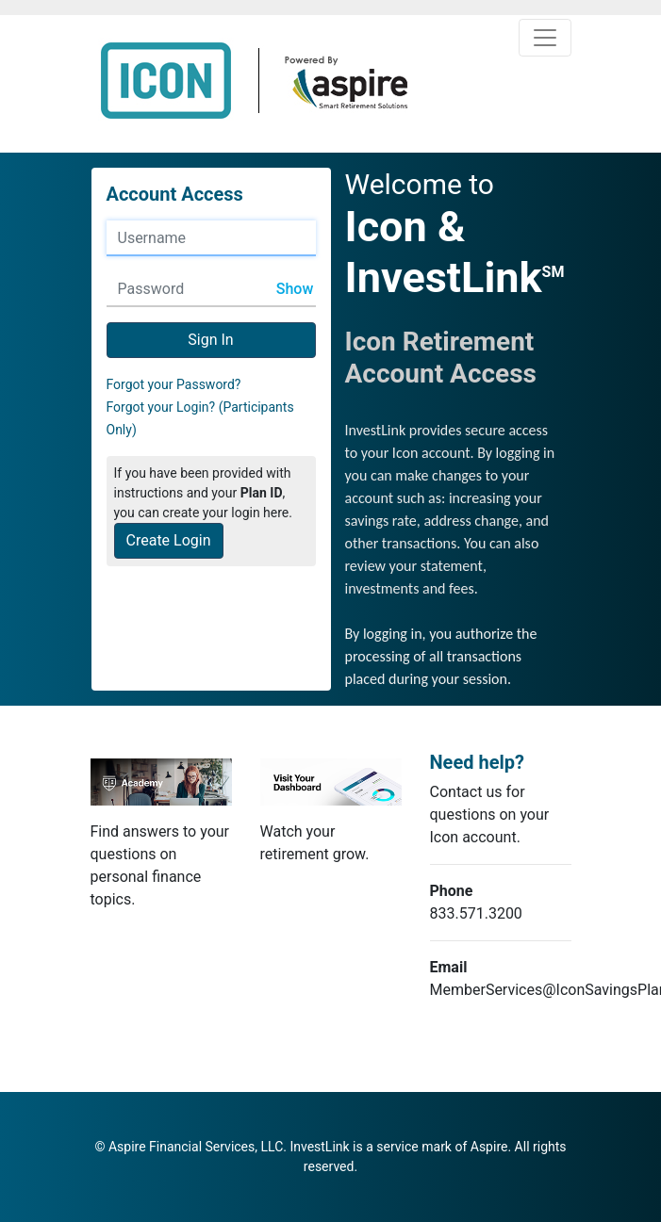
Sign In (210, 340)
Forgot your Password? (174, 384)
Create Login (168, 540)
